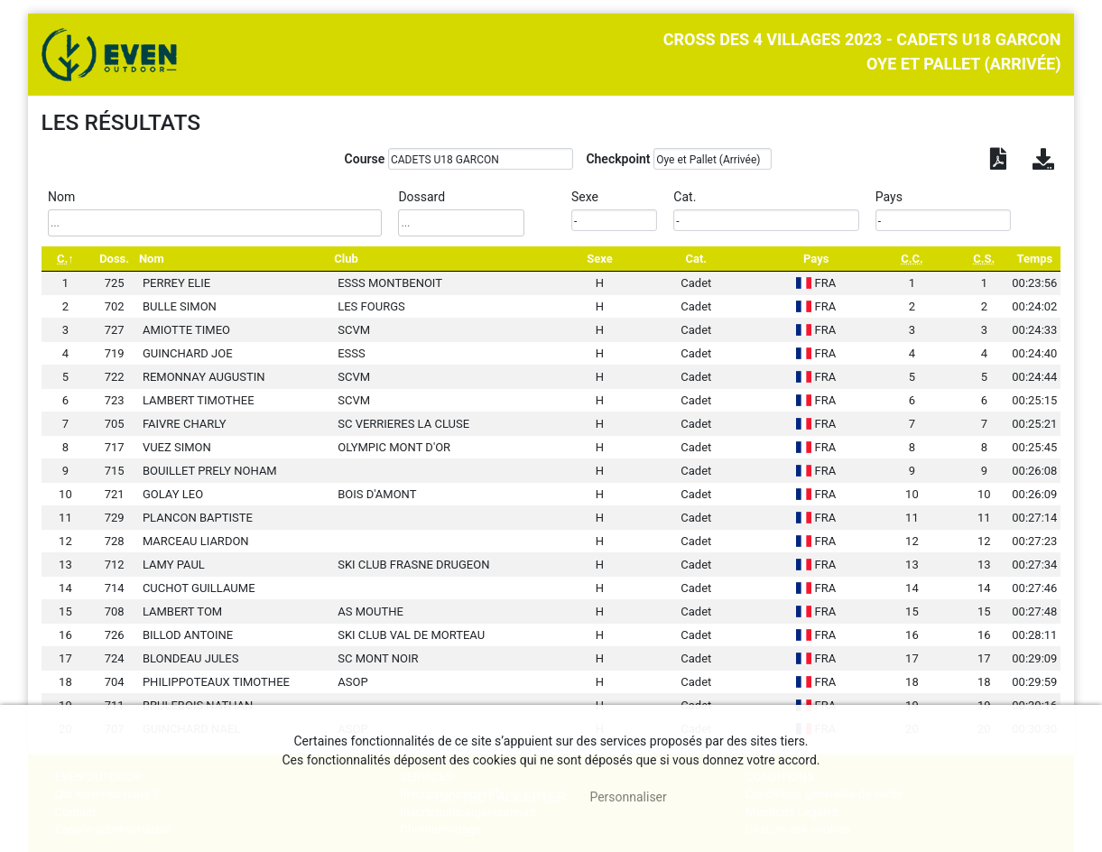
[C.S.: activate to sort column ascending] (983, 258)
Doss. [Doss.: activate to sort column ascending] (114, 258)
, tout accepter (500, 797)
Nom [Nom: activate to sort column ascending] (151, 258)
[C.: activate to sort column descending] (66, 258)
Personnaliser (627, 797)
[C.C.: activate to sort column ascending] (911, 258)
